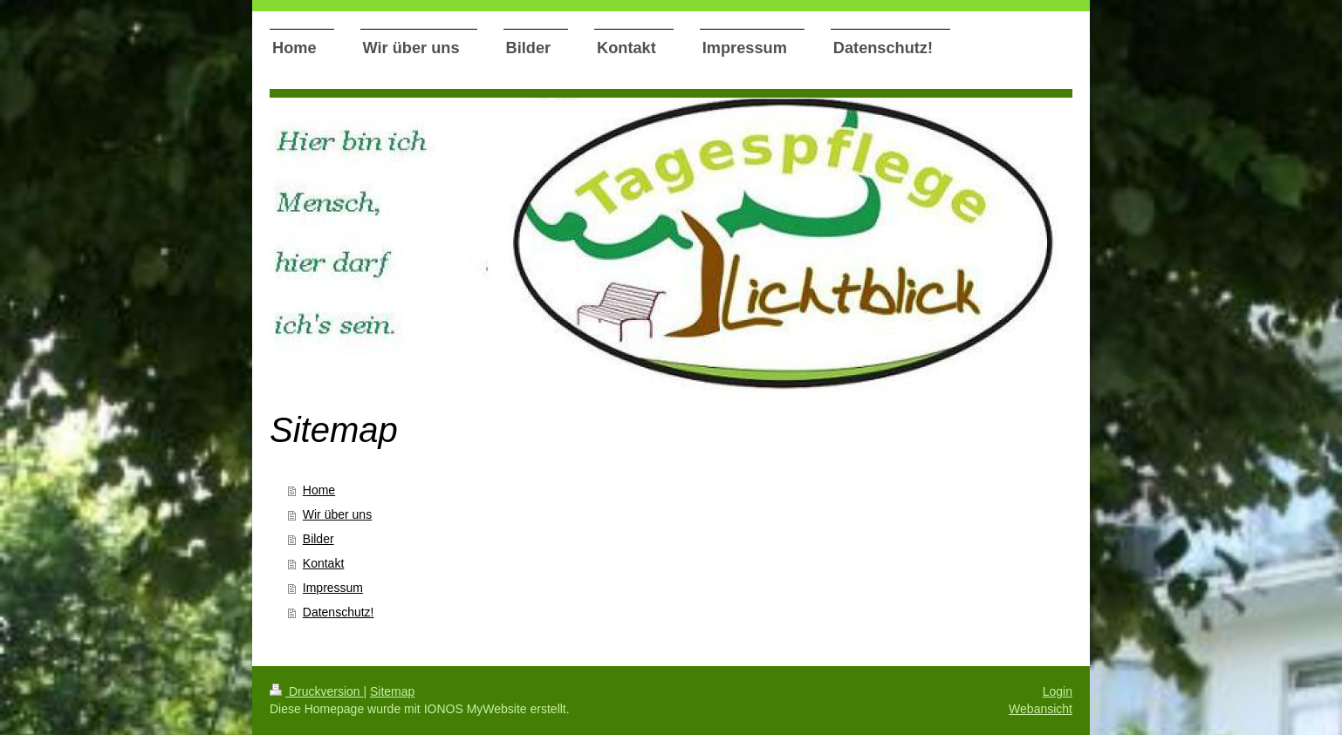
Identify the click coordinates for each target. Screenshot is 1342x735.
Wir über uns (337, 514)
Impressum (333, 588)
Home (319, 490)
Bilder (318, 539)
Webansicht (1040, 709)
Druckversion (316, 691)
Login (1057, 691)
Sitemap (392, 691)
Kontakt (323, 563)
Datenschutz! (338, 612)
